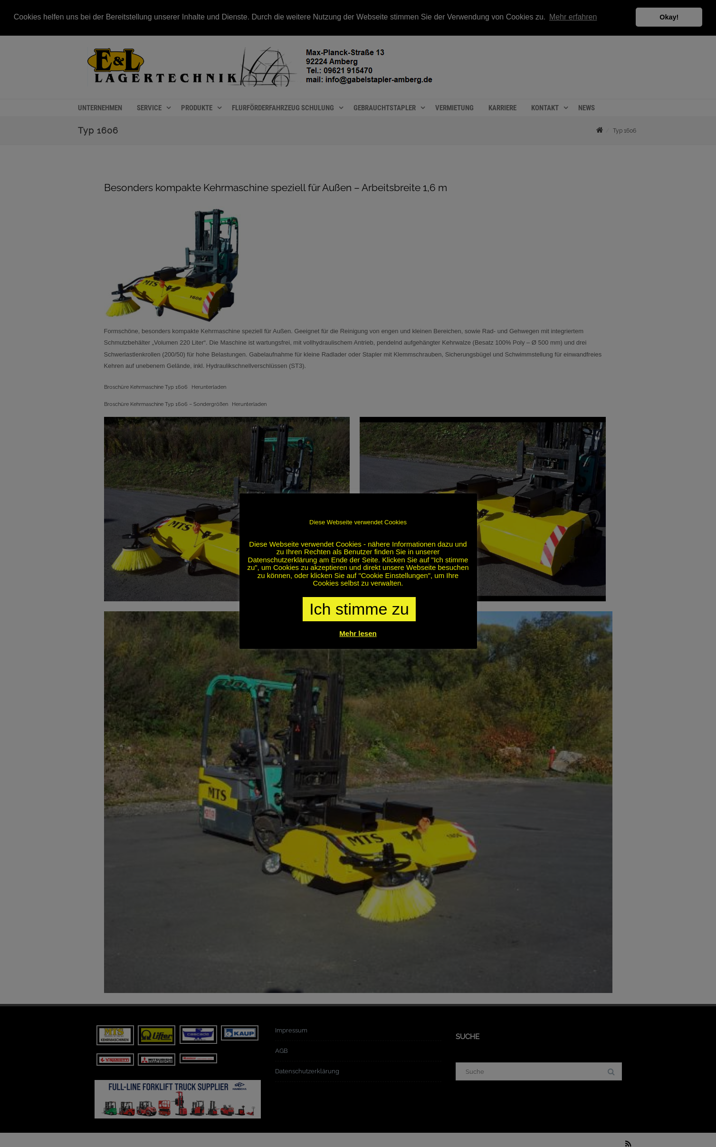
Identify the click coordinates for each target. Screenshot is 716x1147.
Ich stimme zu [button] (359, 609)
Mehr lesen (357, 633)
